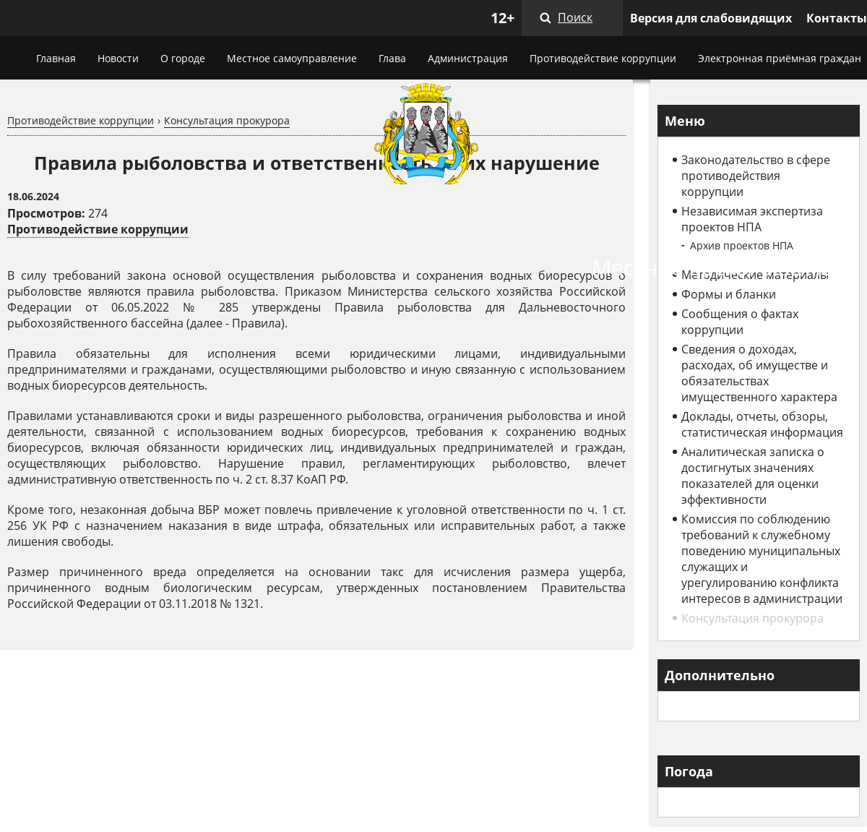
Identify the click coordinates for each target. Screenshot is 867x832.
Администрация (468, 58)
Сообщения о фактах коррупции (739, 322)
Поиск (575, 17)
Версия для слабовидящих (711, 18)
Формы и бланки (728, 294)
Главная (56, 58)
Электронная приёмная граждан (779, 58)
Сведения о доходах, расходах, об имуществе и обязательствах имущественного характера (759, 373)
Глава (392, 58)
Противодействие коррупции (603, 58)
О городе (182, 58)
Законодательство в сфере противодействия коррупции (755, 176)
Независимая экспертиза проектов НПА (752, 219)
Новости (118, 58)
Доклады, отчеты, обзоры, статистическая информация (762, 424)
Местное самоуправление (292, 58)
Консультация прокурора (227, 120)
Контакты (836, 18)
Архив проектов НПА (741, 245)
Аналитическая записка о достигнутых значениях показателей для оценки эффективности (752, 475)
